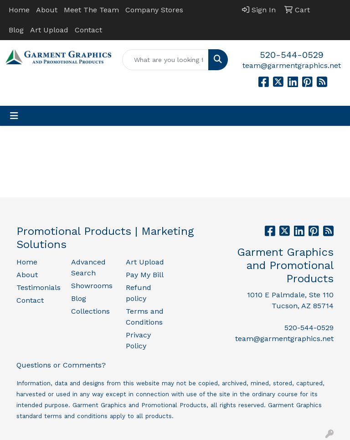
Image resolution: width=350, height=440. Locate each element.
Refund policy (138, 293)
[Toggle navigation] (14, 115)
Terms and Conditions (145, 316)
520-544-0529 (292, 54)
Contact (88, 30)
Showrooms (92, 285)
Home (19, 9)
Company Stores (154, 9)
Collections (90, 311)
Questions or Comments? (61, 365)
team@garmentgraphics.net (291, 65)
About (46, 9)
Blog (16, 30)
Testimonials (38, 287)
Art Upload (49, 30)
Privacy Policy (138, 340)
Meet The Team (91, 9)
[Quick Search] (165, 59)
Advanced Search (88, 267)
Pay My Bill (145, 274)
